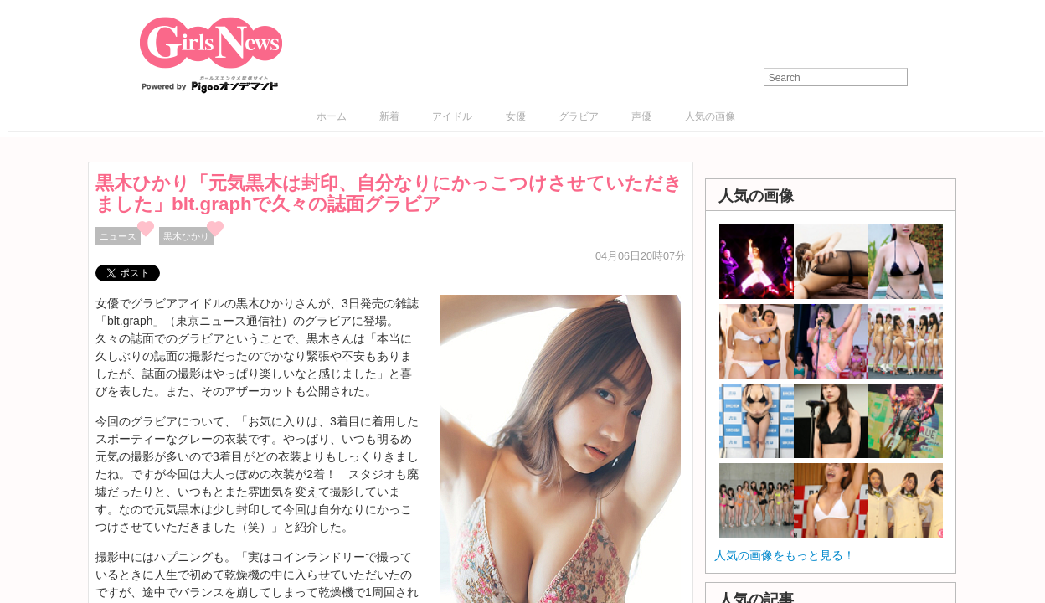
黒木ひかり (186, 236)
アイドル (452, 116)
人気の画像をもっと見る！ (784, 555)
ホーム (332, 116)
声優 (641, 116)
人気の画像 (710, 116)
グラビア (579, 116)
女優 (516, 116)
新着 (389, 116)
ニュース (118, 236)
